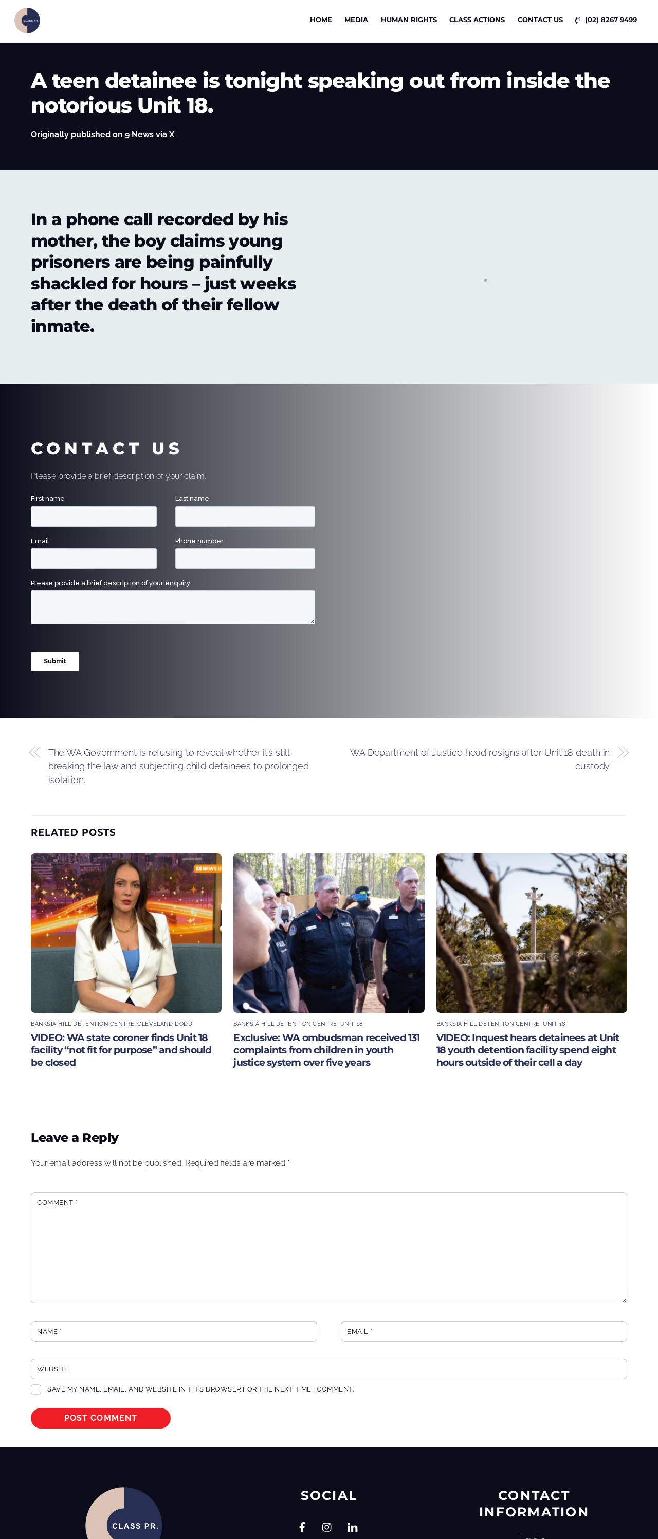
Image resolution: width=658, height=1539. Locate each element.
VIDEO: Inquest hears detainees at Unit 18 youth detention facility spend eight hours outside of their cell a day (527, 1049)
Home (321, 19)
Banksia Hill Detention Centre (82, 1023)
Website (53, 1369)
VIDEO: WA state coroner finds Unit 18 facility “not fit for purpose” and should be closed (121, 1049)
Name (49, 1332)
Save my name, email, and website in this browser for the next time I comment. (200, 1389)
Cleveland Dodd (164, 1023)
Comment (57, 1203)
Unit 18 (351, 1023)
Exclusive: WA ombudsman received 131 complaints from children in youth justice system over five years (326, 1049)
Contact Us (540, 19)
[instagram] (327, 1526)
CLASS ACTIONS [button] (477, 19)
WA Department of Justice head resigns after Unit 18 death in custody (480, 759)
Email (360, 1332)
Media (356, 19)
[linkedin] (352, 1526)
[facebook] (302, 1526)
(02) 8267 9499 (606, 19)
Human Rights (409, 19)
